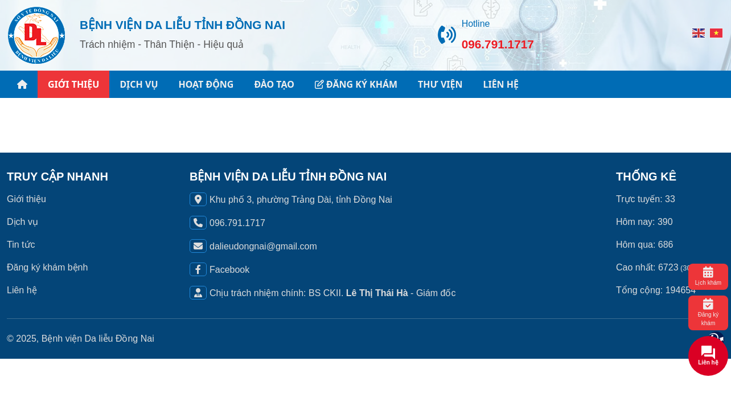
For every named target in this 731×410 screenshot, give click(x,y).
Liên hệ (22, 290)
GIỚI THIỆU (73, 84)
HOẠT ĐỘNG (206, 84)
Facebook (229, 269)
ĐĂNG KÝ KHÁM (356, 84)
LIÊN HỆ (501, 84)
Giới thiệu (26, 199)
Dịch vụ (22, 222)
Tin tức (21, 244)
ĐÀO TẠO (274, 84)
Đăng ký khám (708, 312)
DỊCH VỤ (139, 84)
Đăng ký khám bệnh (47, 267)
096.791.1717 (498, 44)
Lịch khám (708, 276)
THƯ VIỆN (440, 84)
